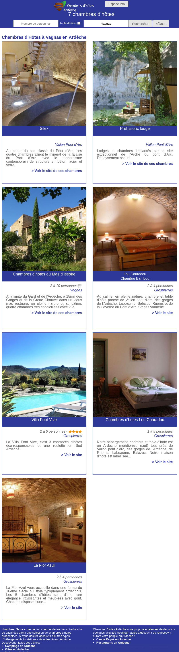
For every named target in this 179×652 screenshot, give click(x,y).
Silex (44, 128)
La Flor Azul (44, 565)
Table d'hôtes (70, 23)
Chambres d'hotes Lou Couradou (135, 420)
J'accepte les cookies (128, 648)
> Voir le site (162, 313)
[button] (140, 23)
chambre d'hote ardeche (18, 629)
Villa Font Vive (44, 420)
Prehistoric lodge (135, 128)
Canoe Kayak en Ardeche (113, 639)
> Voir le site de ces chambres (56, 171)
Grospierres (163, 290)
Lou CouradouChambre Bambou (135, 276)
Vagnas (76, 290)
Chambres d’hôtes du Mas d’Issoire (44, 274)
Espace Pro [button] (116, 4)
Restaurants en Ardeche (112, 642)
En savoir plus (158, 648)
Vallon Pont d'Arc (68, 144)
